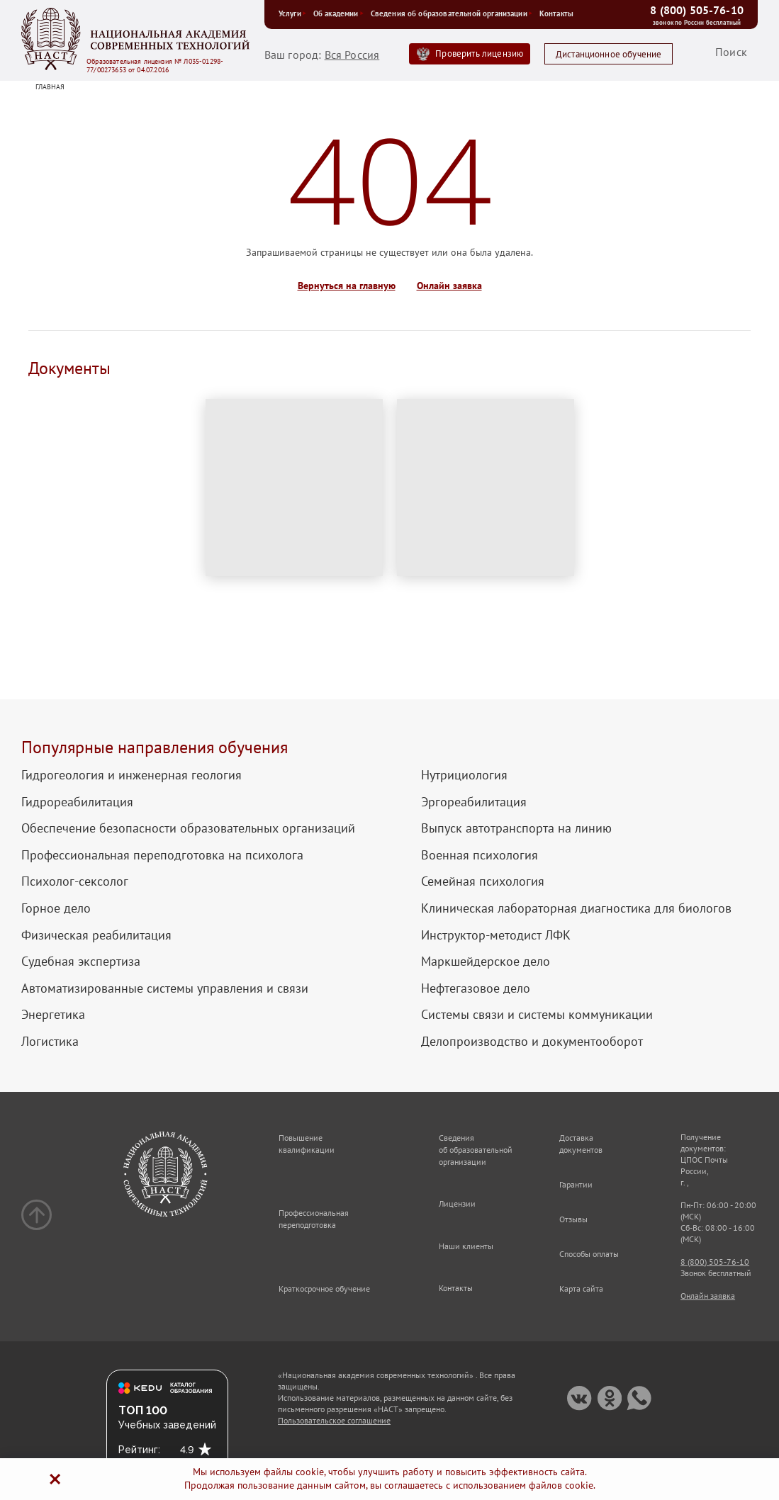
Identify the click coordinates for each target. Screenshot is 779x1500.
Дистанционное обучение (609, 54)
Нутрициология (464, 775)
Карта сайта (581, 1288)
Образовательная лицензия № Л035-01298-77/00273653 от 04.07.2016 (154, 65)
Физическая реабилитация (96, 935)
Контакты (556, 13)
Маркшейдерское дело (485, 961)
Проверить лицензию (479, 53)
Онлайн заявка (449, 286)
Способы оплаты (589, 1253)
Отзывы (573, 1219)
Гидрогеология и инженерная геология (131, 775)
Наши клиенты (466, 1246)
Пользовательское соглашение (334, 1420)
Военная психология (479, 855)
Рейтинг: (139, 1449)
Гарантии (576, 1184)
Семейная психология (482, 881)
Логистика (50, 1041)
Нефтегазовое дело (475, 988)
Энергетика (53, 1014)
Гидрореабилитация (77, 802)
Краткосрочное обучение (324, 1288)
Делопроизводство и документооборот (532, 1041)
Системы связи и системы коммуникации (537, 1014)
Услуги (292, 13)
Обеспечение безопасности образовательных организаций (188, 828)
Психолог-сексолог (74, 881)
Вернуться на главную (347, 286)
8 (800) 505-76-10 (697, 10)
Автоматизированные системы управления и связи (164, 988)
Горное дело (56, 908)
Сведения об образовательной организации (451, 13)
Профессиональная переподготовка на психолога (162, 855)
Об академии (338, 13)
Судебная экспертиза (80, 961)
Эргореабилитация (474, 802)
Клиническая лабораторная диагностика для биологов (576, 908)
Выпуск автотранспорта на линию (516, 828)
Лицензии (457, 1203)
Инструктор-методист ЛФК (496, 935)
